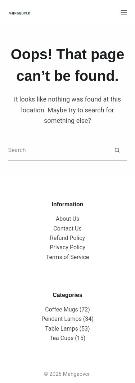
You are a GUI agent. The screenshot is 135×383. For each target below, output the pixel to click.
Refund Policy (67, 237)
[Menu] (124, 12)
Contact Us (67, 228)
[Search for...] (57, 150)
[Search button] (117, 150)
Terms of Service (67, 257)
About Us (67, 218)
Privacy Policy (67, 247)
